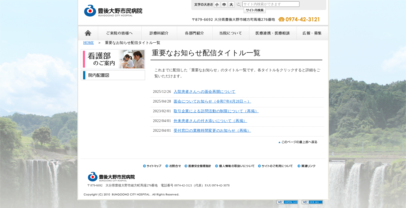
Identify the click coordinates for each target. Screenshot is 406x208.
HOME (88, 43)
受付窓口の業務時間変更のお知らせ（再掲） (212, 131)
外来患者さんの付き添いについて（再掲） (210, 121)
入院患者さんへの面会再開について (204, 92)
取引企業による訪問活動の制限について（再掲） (216, 111)
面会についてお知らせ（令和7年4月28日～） (212, 101)
